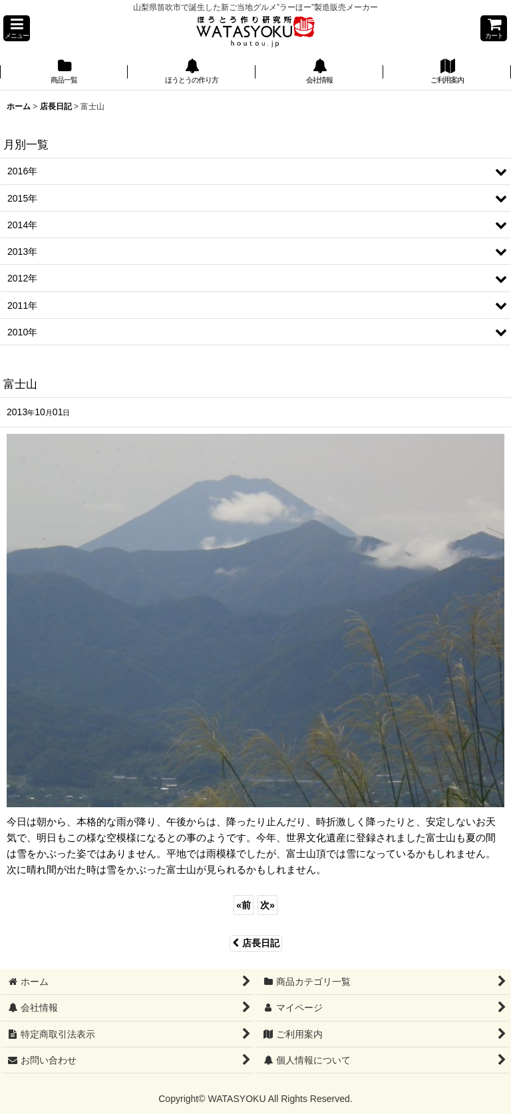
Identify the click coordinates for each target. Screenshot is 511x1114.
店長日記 (255, 943)
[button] (16, 28)
